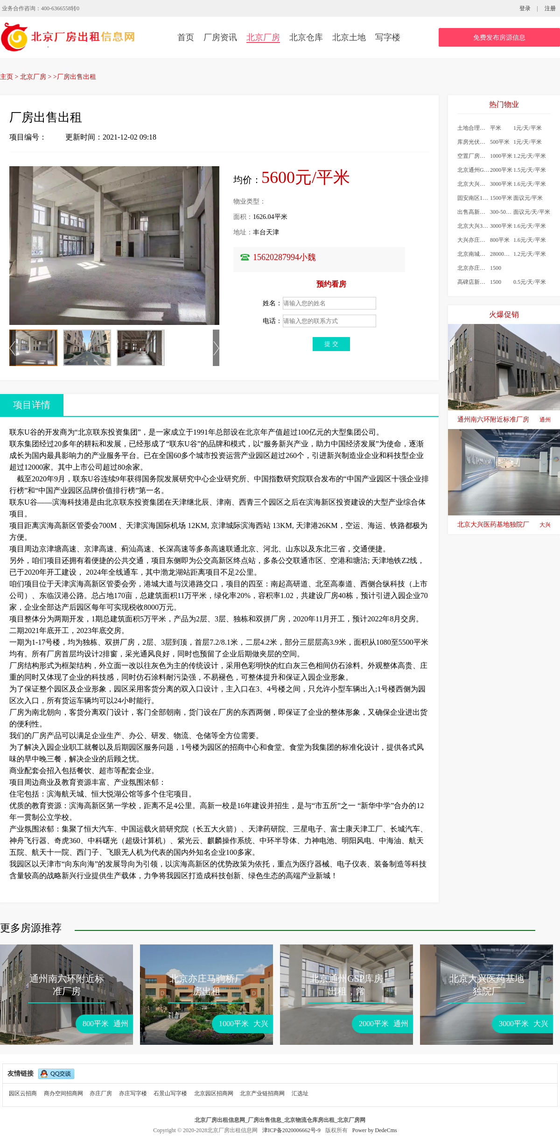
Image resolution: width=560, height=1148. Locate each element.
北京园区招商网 (213, 1093)
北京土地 (349, 37)
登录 (525, 8)
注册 (550, 8)
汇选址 (300, 1093)
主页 (6, 76)
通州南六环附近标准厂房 (504, 419)
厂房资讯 (220, 37)
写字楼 (387, 37)
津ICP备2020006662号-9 (292, 1130)
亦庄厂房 (101, 1093)
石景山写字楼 (170, 1093)
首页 (185, 37)
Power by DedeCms (374, 1130)
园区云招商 (23, 1093)
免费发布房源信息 (499, 37)
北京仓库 (306, 37)
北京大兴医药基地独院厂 (504, 524)
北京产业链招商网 (262, 1093)
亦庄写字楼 (133, 1093)
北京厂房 (263, 37)
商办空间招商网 (63, 1093)
